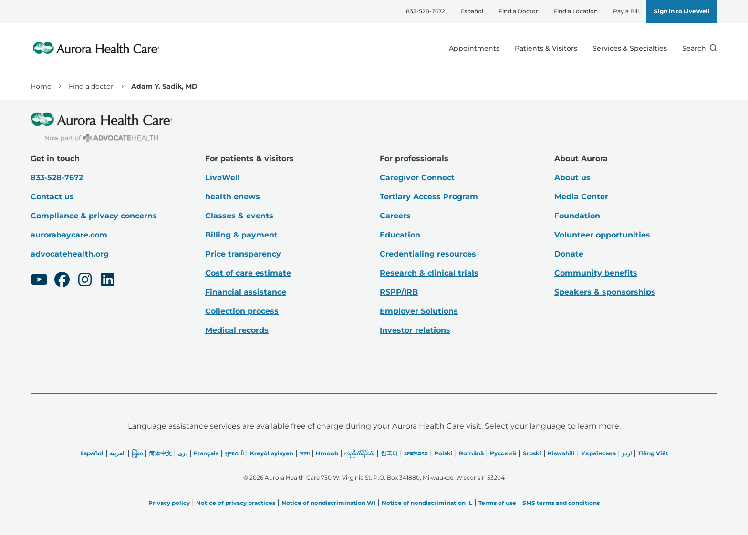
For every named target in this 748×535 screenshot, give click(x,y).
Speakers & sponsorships (604, 292)
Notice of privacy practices (235, 502)
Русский (503, 453)
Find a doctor (91, 86)
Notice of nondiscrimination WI (328, 502)
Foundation (577, 215)
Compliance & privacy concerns (94, 215)
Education (400, 234)
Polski (443, 453)
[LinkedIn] (107, 281)
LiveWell (222, 177)
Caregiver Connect (417, 177)
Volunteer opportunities (602, 234)
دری (182, 453)
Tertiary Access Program (429, 196)
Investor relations (415, 330)
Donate (568, 253)
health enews (232, 196)
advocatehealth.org (70, 253)
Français (206, 453)
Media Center (581, 196)
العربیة (117, 453)
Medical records (237, 330)
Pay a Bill (626, 11)
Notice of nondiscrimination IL (427, 502)
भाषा (305, 453)
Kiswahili (561, 453)
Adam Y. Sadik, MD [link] (164, 86)
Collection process (242, 311)
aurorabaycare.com (69, 234)
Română (471, 453)
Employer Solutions (419, 311)
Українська (598, 453)
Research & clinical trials (429, 273)
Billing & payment (241, 234)
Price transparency (243, 253)
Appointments (474, 48)
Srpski (532, 453)
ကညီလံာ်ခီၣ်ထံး (359, 453)
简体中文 (160, 453)
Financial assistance (245, 292)
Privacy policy (169, 502)
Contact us (52, 196)
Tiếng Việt (653, 453)
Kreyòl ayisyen (271, 453)
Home (41, 86)
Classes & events (239, 215)
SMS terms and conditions (561, 502)
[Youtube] (39, 281)
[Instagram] (85, 281)
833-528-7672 (425, 11)
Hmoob (327, 453)
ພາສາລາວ (416, 453)
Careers (395, 215)
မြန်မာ (137, 453)
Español (471, 11)
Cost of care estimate (248, 273)
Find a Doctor (518, 11)
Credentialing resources (428, 253)
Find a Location (575, 11)
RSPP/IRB (399, 292)
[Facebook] (62, 281)
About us (572, 177)
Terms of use (497, 502)
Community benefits (595, 273)
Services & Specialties (629, 48)
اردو (627, 453)
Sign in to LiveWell (682, 11)
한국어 (389, 453)
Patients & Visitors (546, 48)
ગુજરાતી (234, 453)
